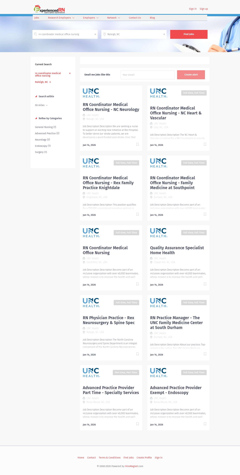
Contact (91, 457)
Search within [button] (46, 96)
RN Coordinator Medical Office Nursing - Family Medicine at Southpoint (172, 182)
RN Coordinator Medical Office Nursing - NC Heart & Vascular (176, 113)
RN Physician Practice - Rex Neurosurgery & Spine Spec (109, 320)
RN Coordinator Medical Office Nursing (105, 250)
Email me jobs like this (97, 74)
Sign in (193, 8)
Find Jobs (189, 34)
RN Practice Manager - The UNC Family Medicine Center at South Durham (176, 322)
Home (81, 457)
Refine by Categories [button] (50, 118)
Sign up (204, 8)
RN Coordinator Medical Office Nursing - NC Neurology (111, 107)
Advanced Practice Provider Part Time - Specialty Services (111, 390)
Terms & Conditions (109, 457)
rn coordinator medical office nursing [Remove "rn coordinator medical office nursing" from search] (48, 74)
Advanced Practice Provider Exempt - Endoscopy (176, 390)
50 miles (40, 105)
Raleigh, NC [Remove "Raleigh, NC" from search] (41, 82)
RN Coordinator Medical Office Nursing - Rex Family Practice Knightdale (108, 182)
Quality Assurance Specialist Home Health (177, 250)
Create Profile (144, 457)
